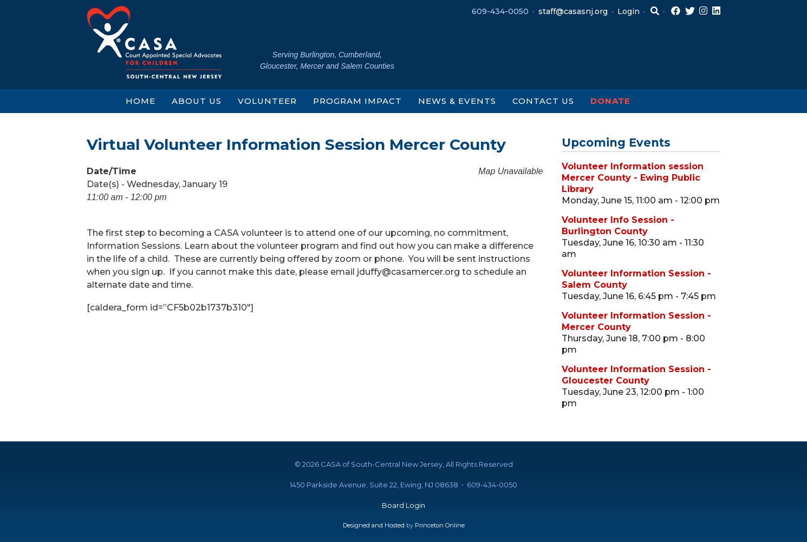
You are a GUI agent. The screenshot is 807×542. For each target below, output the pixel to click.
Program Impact (357, 101)
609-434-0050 (500, 11)
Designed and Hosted (374, 525)
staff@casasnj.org (573, 11)
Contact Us (543, 101)
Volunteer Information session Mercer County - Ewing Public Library (633, 177)
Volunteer (267, 101)
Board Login (403, 505)
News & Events (457, 101)
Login (628, 11)
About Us (197, 101)
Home (140, 101)
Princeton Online (440, 525)
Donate (610, 101)
